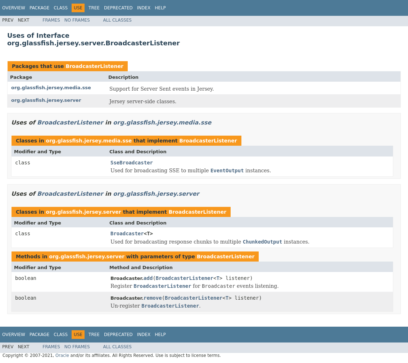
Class (61, 7)
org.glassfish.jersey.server (46, 100)
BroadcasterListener (94, 66)
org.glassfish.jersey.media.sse (51, 87)
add (148, 278)
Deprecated (118, 7)
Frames (51, 20)
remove (153, 298)
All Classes (117, 20)
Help (160, 7)
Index (144, 7)
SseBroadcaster (131, 162)
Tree (94, 7)
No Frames (77, 20)
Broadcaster (127, 233)
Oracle (62, 355)
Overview (13, 7)
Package (39, 7)
